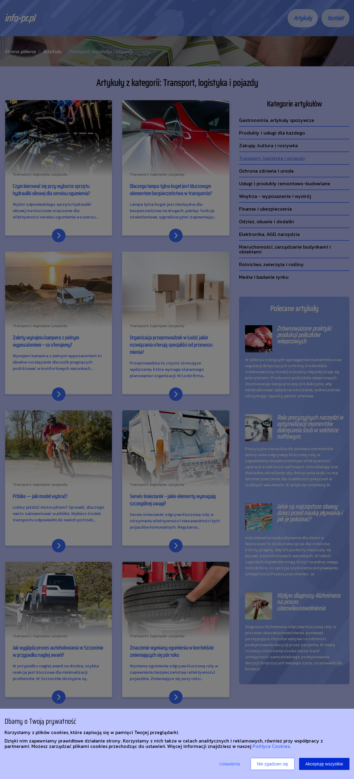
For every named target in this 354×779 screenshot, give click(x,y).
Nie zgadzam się (272, 764)
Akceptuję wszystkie (324, 764)
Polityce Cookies (271, 746)
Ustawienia (229, 764)
